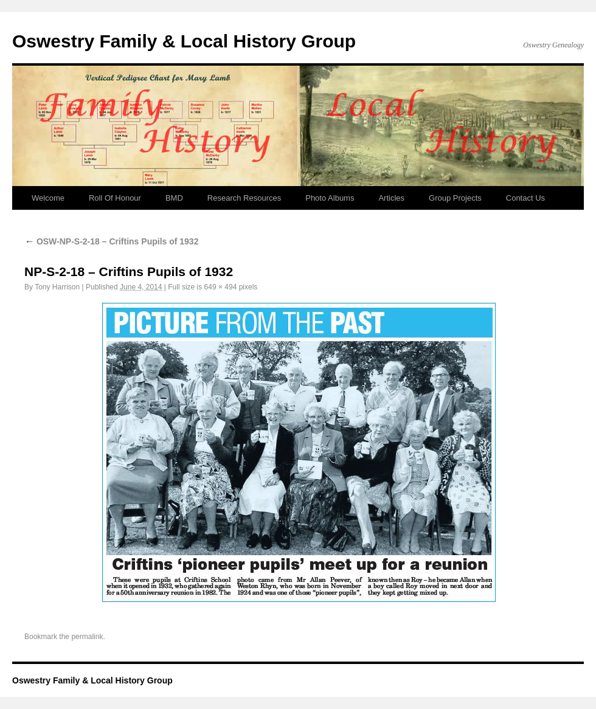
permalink (87, 636)
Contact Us (525, 197)
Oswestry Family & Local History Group (184, 41)
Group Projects (455, 197)
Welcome (48, 197)
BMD (174, 197)
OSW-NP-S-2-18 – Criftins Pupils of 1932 (111, 241)
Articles (391, 197)
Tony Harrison (57, 287)
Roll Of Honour (115, 197)
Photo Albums (329, 197)
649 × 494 (220, 287)
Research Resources (244, 197)
